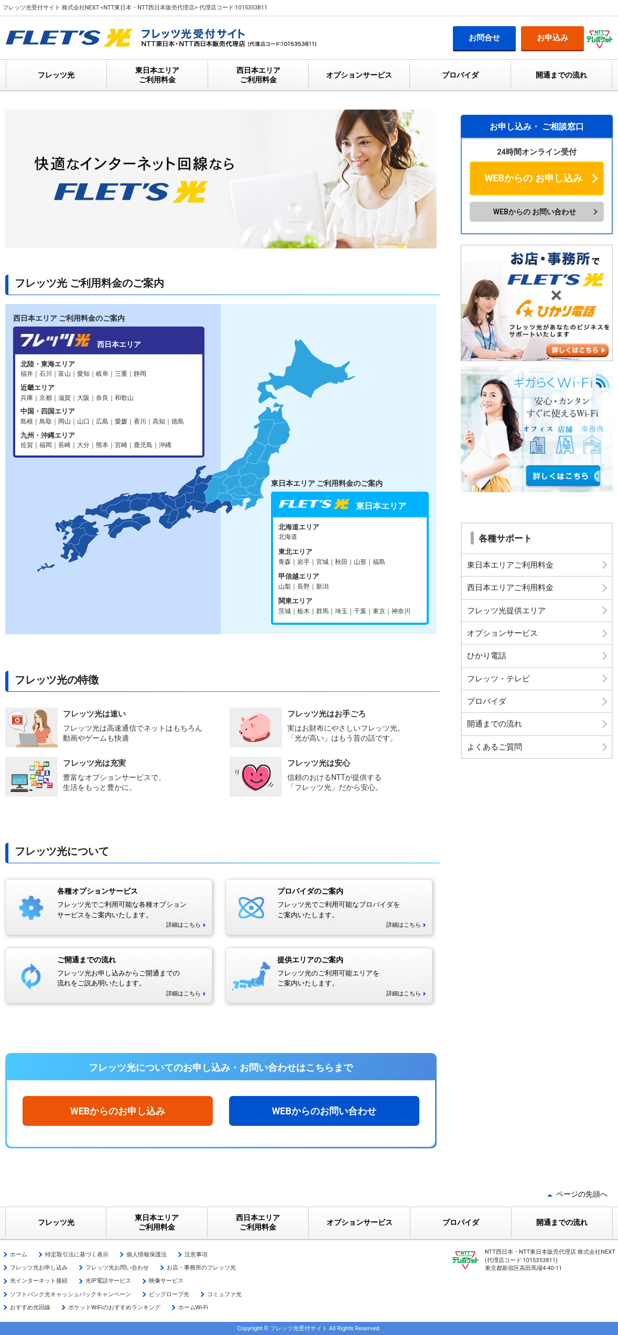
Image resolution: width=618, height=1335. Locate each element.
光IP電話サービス (108, 1280)
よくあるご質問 (494, 747)
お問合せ (484, 37)
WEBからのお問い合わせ (324, 1110)
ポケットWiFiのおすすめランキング (114, 1307)
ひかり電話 (486, 655)
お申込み (552, 37)
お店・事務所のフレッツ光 (201, 1267)
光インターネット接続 (39, 1280)
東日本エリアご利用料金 (510, 565)
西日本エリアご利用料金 (510, 587)
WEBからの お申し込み (533, 177)
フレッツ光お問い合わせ (117, 1267)
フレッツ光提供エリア (506, 610)
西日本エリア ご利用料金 (258, 75)
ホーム (18, 1254)
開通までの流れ (561, 75)
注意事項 (196, 1254)
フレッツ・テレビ (498, 678)
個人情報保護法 (146, 1254)
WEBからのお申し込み (117, 1110)
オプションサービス (359, 75)
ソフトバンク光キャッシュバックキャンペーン (70, 1294)
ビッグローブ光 (169, 1294)
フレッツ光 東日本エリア (350, 570)
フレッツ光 (56, 75)
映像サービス (166, 1280)
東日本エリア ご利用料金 (157, 75)
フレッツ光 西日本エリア (108, 404)
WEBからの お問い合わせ (535, 212)
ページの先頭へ (582, 1194)
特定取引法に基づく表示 (77, 1254)
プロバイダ (460, 75)
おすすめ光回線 (30, 1307)
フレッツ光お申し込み (39, 1267)
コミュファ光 (224, 1294)
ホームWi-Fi (193, 1307)
